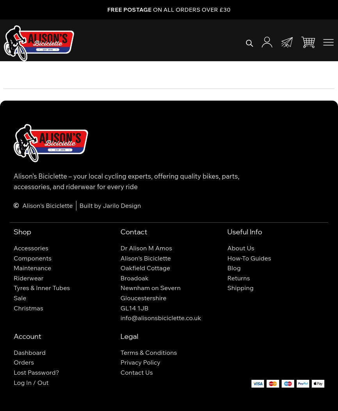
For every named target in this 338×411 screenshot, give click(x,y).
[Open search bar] (249, 43)
